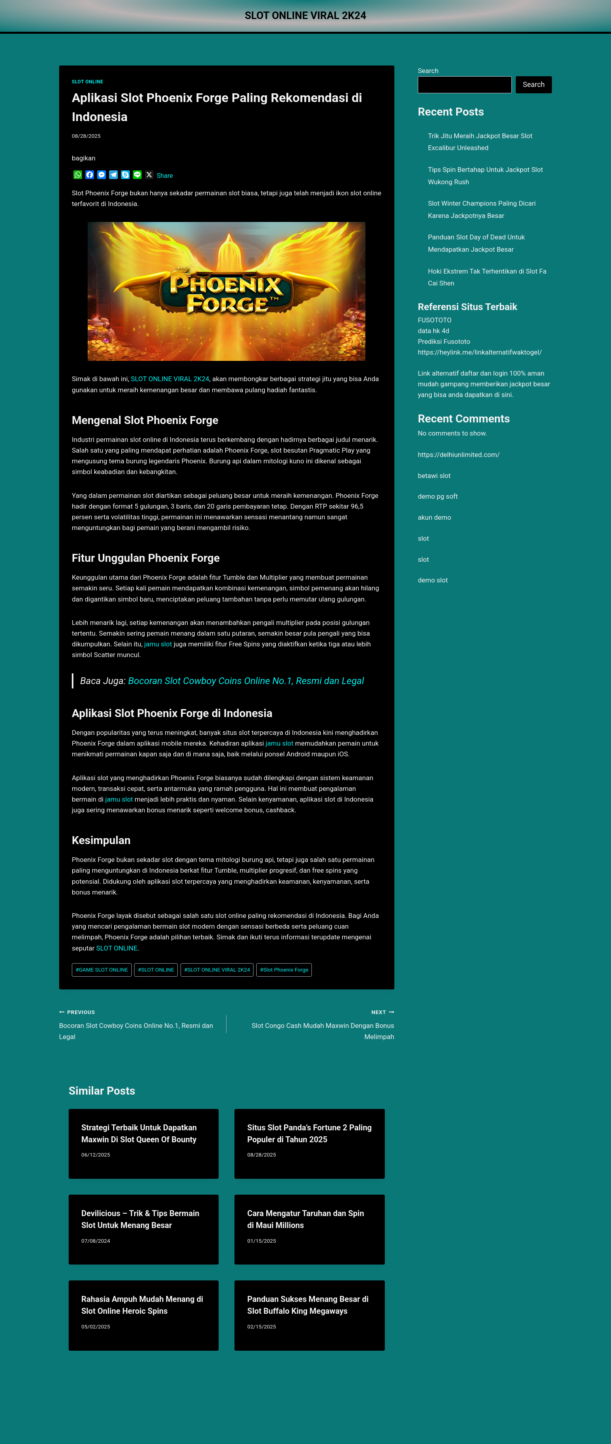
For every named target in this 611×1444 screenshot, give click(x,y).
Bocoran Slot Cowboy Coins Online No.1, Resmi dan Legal (246, 680)
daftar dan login (484, 373)
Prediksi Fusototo (444, 341)
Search (428, 71)
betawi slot (434, 476)
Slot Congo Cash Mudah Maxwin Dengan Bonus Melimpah (313, 1023)
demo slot (433, 580)
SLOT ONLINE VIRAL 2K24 (170, 379)
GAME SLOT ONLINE (101, 969)
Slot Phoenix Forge (284, 969)
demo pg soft (438, 496)
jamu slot (158, 644)
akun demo (434, 517)
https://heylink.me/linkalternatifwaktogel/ (480, 352)
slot (423, 538)
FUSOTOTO (435, 320)
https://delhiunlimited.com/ (459, 455)
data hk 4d (433, 331)
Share (165, 175)
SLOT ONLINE (87, 82)
